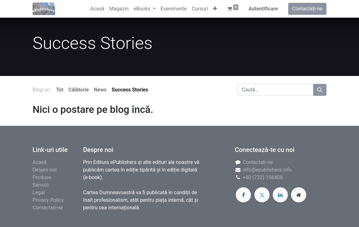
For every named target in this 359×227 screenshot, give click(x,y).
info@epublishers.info (267, 170)
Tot (59, 90)
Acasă (39, 162)
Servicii (41, 185)
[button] (215, 9)
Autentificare (263, 9)
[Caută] (319, 90)
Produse (42, 177)
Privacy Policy (48, 200)
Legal (39, 192)
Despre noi (45, 170)
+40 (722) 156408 (263, 177)
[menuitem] (97, 9)
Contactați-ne (307, 9)
